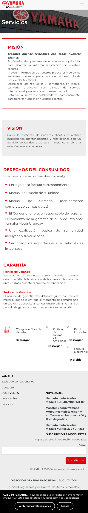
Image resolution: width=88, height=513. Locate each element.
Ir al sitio (75, 359)
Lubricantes (9, 398)
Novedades (54, 393)
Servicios (7, 404)
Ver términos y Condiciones (35, 506)
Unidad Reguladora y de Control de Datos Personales (44, 487)
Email (82, 445)
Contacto (8, 387)
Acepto (65, 506)
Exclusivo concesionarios (18, 381)
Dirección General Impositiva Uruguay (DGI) (44, 480)
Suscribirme (76, 460)
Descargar (23, 340)
